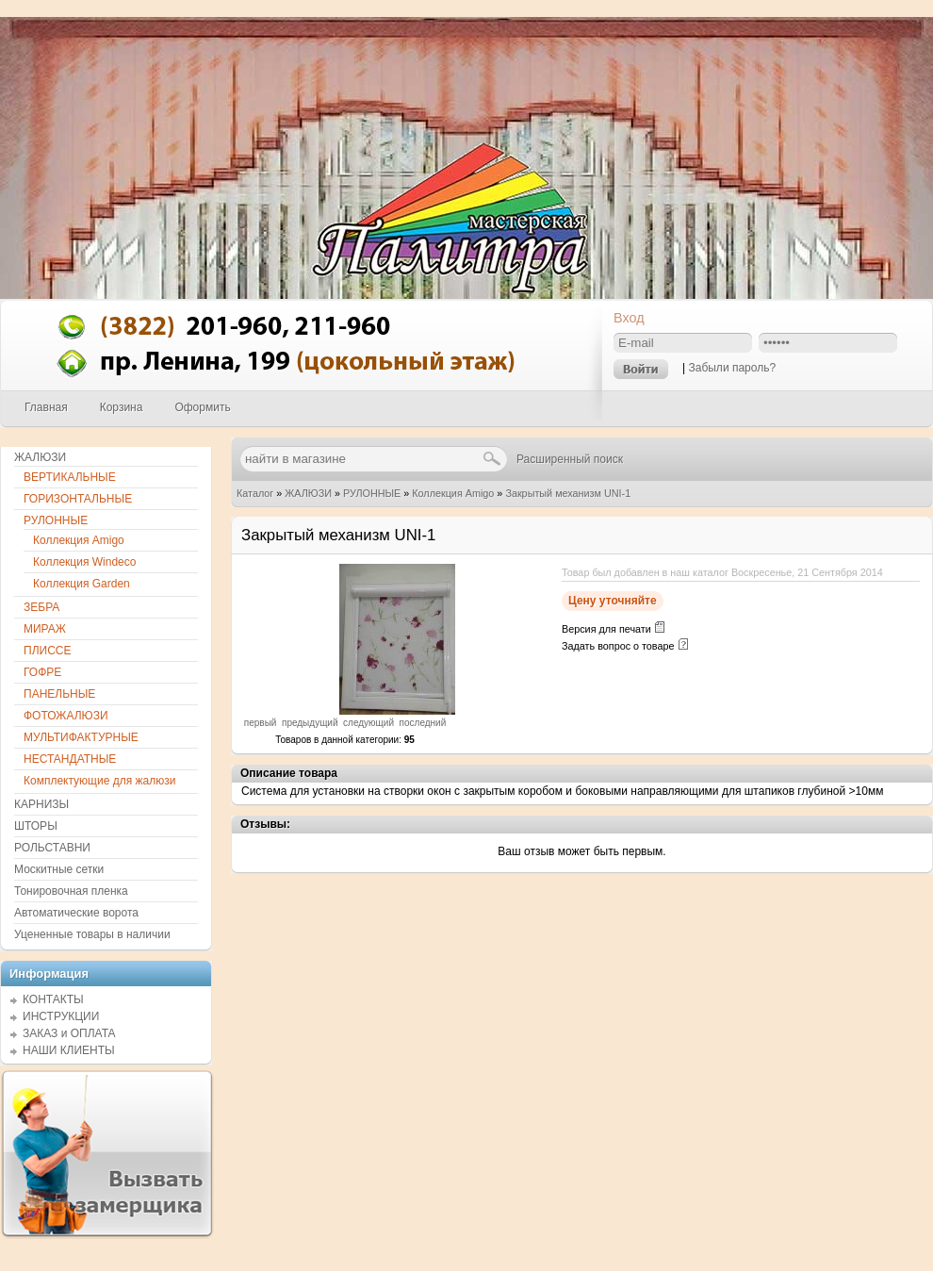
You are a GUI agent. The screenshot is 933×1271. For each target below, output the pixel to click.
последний (423, 723)
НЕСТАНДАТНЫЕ (70, 759)
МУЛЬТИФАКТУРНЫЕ (81, 737)
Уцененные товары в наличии (92, 934)
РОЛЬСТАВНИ (52, 847)
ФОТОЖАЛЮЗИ (66, 715)
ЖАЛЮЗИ (308, 493)
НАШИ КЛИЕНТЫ (69, 1050)
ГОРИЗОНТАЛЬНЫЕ (78, 498)
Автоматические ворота (76, 912)
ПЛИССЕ (47, 650)
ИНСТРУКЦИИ (61, 1016)
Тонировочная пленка (71, 891)
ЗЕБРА (41, 607)
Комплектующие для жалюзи (99, 780)
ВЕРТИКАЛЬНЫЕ (70, 477)
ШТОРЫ (35, 826)
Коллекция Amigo (453, 493)
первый (260, 723)
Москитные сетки (59, 869)
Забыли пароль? (732, 367)
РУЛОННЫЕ (372, 493)
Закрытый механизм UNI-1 (567, 493)
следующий (368, 723)
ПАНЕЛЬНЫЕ (59, 694)
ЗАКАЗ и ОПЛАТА (69, 1033)
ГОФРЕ (42, 672)
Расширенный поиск (569, 459)
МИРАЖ (45, 629)
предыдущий (310, 723)
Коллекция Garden (81, 583)
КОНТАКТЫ (53, 999)
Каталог (255, 493)
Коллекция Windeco (84, 562)
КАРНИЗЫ (41, 804)
